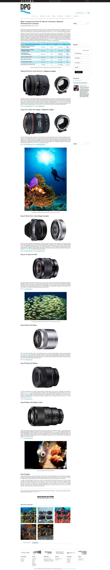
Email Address (78, 53)
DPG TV (56, 559)
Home (22, 18)
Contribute (80, 558)
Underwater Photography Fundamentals (37, 18)
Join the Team (81, 559)
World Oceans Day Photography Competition (49, 559)
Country (77, 67)
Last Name (77, 62)
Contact (22, 559)
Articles (42, 16)
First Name (77, 58)
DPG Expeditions (58, 558)
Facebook (69, 558)
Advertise (87, 23)
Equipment (68, 16)
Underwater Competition (48, 561)
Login (87, 1)
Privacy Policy (66, 568)
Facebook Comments (27, 542)
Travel (53, 16)
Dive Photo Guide (55, 1)
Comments (35, 542)
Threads (68, 561)
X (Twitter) (68, 559)
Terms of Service (73, 568)
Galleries (60, 16)
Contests (75, 16)
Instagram (69, 562)
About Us (22, 558)
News (48, 16)
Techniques (34, 16)
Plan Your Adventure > (77, 80)
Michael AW (83, 86)
